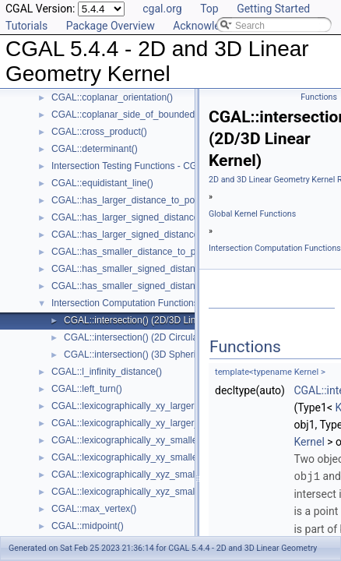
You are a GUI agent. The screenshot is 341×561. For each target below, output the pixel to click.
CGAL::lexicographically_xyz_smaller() (131, 474)
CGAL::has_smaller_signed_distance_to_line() (147, 268)
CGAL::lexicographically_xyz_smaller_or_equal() (152, 491)
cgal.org (161, 8)
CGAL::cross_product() (99, 131)
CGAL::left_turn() (86, 388)
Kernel (309, 442)
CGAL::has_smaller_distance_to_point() (134, 251)
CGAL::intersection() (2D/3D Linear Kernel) (153, 320)
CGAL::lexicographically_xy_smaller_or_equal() (149, 457)
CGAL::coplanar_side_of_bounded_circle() (139, 114)
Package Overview (110, 25)
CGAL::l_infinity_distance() (106, 371)
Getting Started (273, 8)
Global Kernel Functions (252, 214)
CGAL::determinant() (94, 148)
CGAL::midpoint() (87, 525)
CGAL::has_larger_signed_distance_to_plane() (148, 234)
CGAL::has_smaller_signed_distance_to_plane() (151, 285)
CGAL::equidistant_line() (102, 183)
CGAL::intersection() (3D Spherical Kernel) (152, 354)
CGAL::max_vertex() (93, 508)
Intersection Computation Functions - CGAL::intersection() (171, 303)
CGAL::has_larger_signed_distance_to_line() (144, 217)
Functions (319, 97)
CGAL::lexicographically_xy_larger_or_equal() (146, 423)
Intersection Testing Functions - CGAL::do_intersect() (161, 166)
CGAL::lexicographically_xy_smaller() (128, 440)
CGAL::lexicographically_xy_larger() (125, 405)
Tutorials (26, 25)
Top (209, 8)
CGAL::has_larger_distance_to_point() (131, 200)
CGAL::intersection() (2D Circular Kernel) (149, 337)
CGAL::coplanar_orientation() (112, 97)
